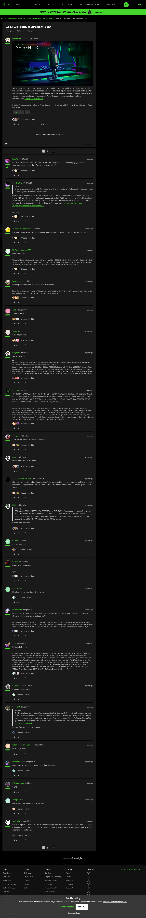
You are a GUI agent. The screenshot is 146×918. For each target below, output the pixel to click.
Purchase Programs (9, 884)
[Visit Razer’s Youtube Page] (88, 888)
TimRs (14, 310)
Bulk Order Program (9, 888)
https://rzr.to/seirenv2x (34, 98)
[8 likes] (23, 319)
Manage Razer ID (51, 888)
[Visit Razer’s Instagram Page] (88, 877)
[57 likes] (23, 119)
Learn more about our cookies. (115, 902)
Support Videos (50, 892)
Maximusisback (18, 761)
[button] (139, 4)
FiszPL (15, 159)
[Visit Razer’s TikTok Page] (88, 891)
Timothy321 (17, 331)
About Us (69, 873)
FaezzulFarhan (18, 281)
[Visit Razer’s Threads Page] (88, 880)
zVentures (69, 884)
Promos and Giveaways (89, 5)
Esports (26, 884)
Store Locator (7, 880)
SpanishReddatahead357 (22, 478)
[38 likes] (23, 170)
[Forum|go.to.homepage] (14, 4)
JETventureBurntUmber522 (22, 228)
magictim (16, 352)
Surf (14, 643)
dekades (15, 38)
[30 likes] (23, 238)
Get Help (48, 873)
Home (3, 18)
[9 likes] (23, 378)
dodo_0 (15, 436)
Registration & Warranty (53, 877)
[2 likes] (22, 549)
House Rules (67, 5)
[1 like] (21, 694)
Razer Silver (111, 5)
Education (6, 892)
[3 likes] (23, 528)
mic (27, 112)
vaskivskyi (16, 821)
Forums (37, 5)
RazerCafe (6, 877)
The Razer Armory (34, 18)
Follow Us (90, 869)
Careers (68, 877)
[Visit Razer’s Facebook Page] (88, 873)
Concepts (27, 880)
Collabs (26, 888)
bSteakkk (16, 540)
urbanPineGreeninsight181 (22, 745)
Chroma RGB (28, 877)
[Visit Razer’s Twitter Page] (88, 884)
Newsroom (69, 880)
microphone (18, 112)
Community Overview (16, 18)
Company (69, 869)
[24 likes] (23, 269)
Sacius (15, 562)
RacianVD (16, 685)
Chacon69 (16, 707)
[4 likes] (23, 445)
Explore (26, 869)
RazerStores (7, 873)
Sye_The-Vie (17, 183)
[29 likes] (23, 216)
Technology (28, 873)
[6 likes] (23, 297)
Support (51, 5)
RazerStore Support (51, 880)
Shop (5, 869)
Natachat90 (17, 609)
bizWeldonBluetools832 (21, 250)
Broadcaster (48, 18)
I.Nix (14, 457)
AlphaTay (16, 390)
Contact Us (69, 888)
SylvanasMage (18, 783)
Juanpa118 (16, 799)
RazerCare (48, 884)
